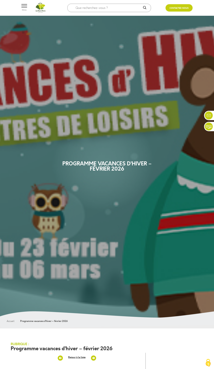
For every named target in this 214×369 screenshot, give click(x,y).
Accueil (10, 321)
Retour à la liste (77, 357)
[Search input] (108, 8)
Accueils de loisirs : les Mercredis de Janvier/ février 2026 (93, 358)
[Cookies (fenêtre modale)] (208, 363)
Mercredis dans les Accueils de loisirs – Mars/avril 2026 (60, 358)
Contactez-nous (179, 8)
